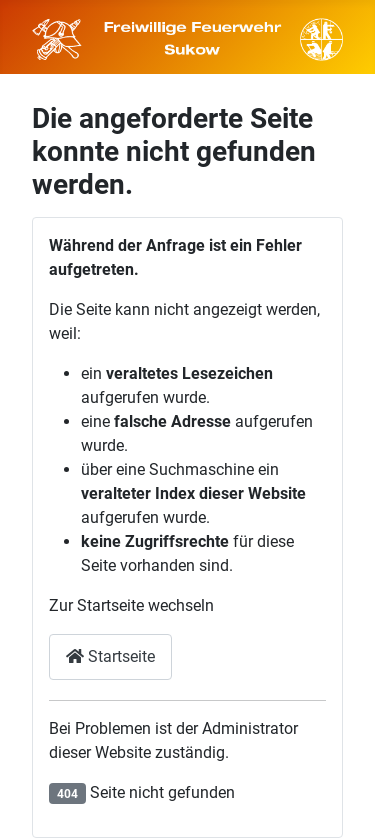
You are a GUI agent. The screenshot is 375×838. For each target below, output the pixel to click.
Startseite (110, 656)
